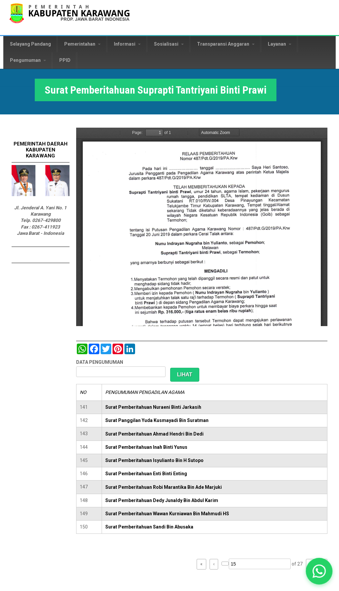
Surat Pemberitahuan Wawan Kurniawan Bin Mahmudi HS (167, 513)
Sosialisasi (169, 44)
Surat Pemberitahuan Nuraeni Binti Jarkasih (153, 407)
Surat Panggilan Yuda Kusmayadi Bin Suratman (157, 420)
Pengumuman (28, 60)
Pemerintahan (82, 44)
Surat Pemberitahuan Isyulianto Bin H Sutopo (154, 460)
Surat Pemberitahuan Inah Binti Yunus (146, 447)
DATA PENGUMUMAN (99, 362)
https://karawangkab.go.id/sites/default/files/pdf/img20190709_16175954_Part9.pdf (201, 227)
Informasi (127, 44)
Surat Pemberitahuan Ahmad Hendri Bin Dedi (154, 434)
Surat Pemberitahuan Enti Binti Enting (146, 473)
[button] (319, 571)
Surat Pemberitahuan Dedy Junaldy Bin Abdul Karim (161, 500)
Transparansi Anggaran (226, 44)
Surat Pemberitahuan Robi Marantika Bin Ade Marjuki (163, 487)
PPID (65, 60)
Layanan (279, 44)
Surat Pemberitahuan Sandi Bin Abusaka (149, 526)
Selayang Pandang (30, 44)
